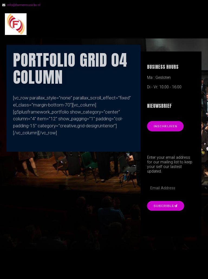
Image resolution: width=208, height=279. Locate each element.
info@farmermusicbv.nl (23, 5)
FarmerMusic (62, 24)
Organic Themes (113, 267)
